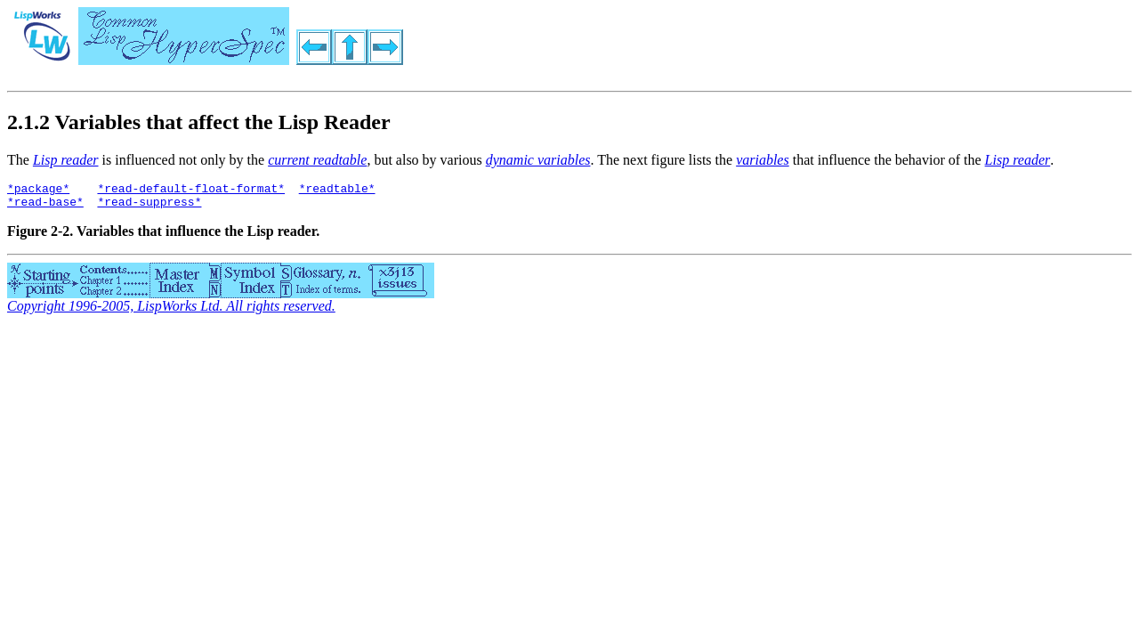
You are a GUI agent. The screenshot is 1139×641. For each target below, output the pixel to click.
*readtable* (337, 191)
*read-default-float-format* (191, 191)
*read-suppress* (149, 207)
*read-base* (45, 207)
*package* (38, 191)
